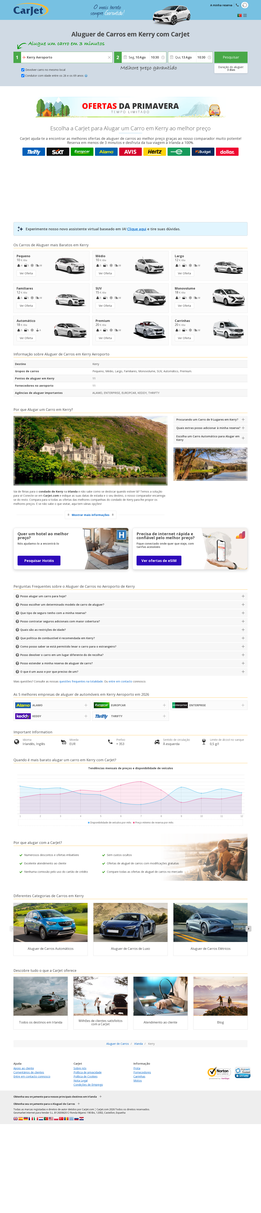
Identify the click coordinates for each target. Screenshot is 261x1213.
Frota (136, 1068)
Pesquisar (231, 57)
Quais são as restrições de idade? (43, 630)
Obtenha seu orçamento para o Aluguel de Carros (44, 1104)
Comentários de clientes (28, 1072)
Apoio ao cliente (23, 1068)
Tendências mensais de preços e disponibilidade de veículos (130, 768)
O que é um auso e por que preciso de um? (49, 671)
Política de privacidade (88, 1072)
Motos (137, 1080)
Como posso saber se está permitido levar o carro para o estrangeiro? (68, 646)
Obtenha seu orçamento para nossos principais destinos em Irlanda (55, 1096)
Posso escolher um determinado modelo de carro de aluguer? (62, 604)
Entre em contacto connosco (31, 1076)
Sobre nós (80, 1068)
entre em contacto (120, 681)
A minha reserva (221, 5)
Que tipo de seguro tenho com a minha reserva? (53, 613)
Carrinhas (139, 1076)
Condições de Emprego (88, 1084)
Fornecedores (142, 1072)
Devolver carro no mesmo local (45, 70)
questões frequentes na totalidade (81, 681)
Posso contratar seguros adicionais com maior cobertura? (60, 621)
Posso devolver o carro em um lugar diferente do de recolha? (61, 655)
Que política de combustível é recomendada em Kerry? (57, 638)
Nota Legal (81, 1080)
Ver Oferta (26, 273)
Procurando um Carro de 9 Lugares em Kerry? (207, 419)
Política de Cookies (86, 1076)
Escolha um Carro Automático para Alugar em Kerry (208, 438)
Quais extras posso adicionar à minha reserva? (208, 428)
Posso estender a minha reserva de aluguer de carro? (56, 663)
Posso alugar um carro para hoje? (43, 596)
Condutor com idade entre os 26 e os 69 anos (56, 75)
